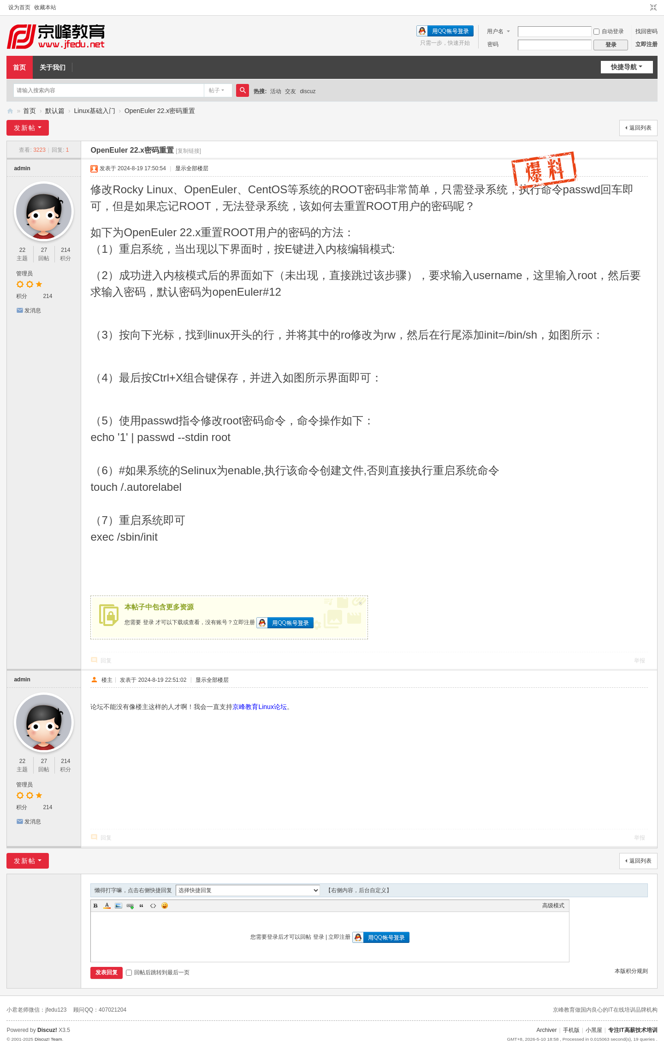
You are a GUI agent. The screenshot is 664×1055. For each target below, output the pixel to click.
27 (44, 250)
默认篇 (55, 110)
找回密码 (646, 31)
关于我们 (52, 67)
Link (130, 905)
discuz (307, 91)
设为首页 (19, 7)
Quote (141, 905)
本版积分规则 (631, 971)
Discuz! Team (48, 1039)
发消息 (32, 310)
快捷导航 (624, 67)
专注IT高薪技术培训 (633, 1030)
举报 (639, 660)
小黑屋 (594, 1030)
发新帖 (25, 127)
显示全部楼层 (191, 168)
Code (153, 905)
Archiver (547, 1030)
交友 (290, 91)
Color (107, 905)
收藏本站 (45, 7)
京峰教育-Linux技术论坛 (10, 111)
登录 (148, 622)
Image (118, 905)
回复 (106, 660)
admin (22, 168)
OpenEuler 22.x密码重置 (160, 110)
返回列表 (640, 128)
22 (22, 250)
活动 (275, 91)
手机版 (571, 1030)
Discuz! (47, 1030)
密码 (492, 44)
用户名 (495, 31)
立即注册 (646, 44)
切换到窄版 (653, 8)
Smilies (164, 905)
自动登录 (608, 31)
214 (65, 250)
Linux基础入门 (94, 110)
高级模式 (553, 905)
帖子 (214, 90)
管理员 (24, 273)
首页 (19, 67)
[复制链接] (188, 151)
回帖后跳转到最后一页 (158, 972)
